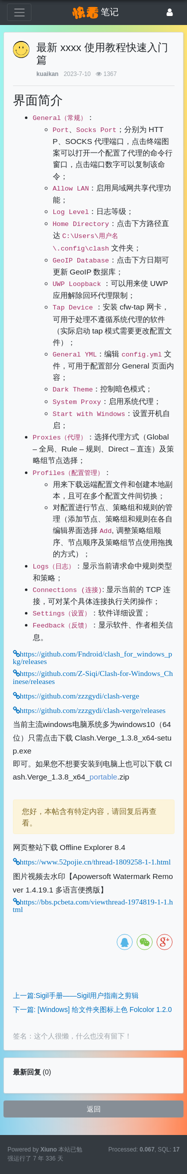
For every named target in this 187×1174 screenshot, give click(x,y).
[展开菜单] (19, 12)
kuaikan (47, 74)
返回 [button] (94, 1109)
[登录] (170, 12)
